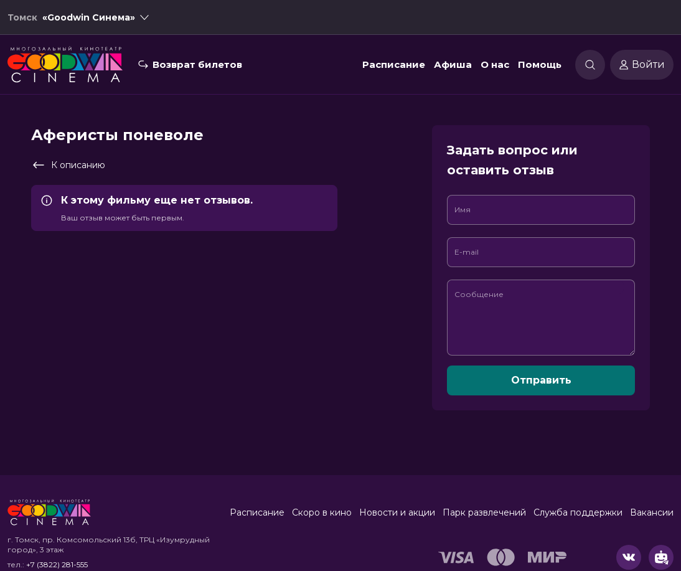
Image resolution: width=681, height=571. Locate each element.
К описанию (68, 165)
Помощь (539, 64)
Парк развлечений (484, 512)
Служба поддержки (577, 512)
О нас (495, 64)
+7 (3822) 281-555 (57, 564)
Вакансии (652, 512)
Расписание (393, 64)
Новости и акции (397, 512)
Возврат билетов (197, 64)
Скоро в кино (322, 512)
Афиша (453, 64)
